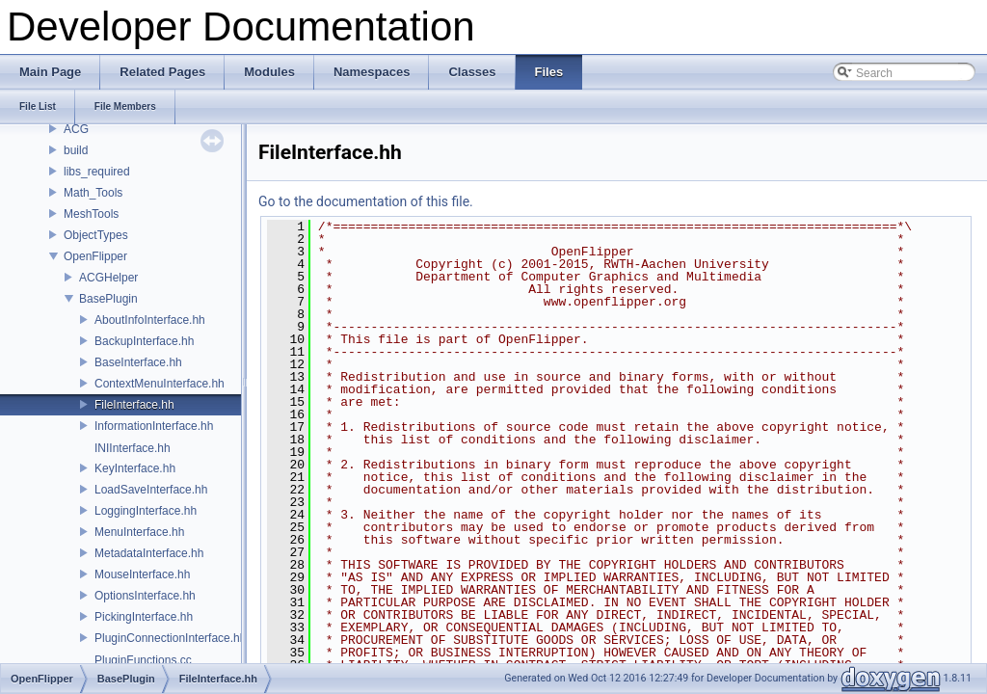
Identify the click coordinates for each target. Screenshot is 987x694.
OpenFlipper (95, 256)
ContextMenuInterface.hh (159, 383)
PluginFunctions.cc (143, 660)
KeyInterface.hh (134, 468)
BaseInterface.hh (138, 362)
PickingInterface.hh (143, 617)
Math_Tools (93, 193)
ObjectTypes (96, 235)
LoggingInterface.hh (145, 511)
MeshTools (91, 214)
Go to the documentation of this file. (365, 201)
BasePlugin (108, 299)
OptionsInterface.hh (145, 595)
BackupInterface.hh (144, 341)
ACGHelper (108, 277)
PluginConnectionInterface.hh (170, 638)
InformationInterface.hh (153, 426)
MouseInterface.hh (142, 574)
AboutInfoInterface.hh (149, 320)
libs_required (97, 171)
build (76, 150)
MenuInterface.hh (139, 532)
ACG (76, 129)
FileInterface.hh (134, 405)
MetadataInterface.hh (148, 553)
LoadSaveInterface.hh (150, 489)
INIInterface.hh (132, 448)
